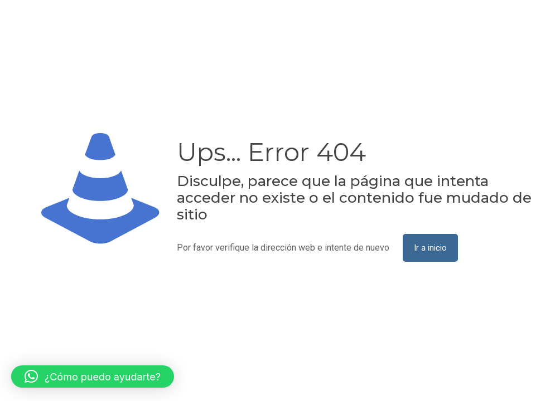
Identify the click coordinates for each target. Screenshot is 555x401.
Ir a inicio (430, 248)
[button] (92, 376)
